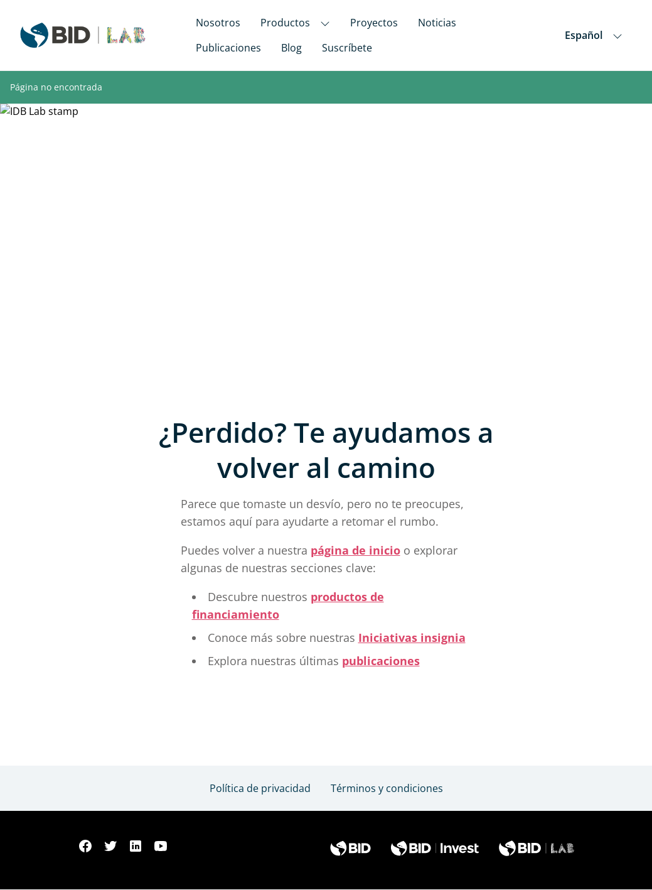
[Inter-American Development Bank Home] (83, 35)
